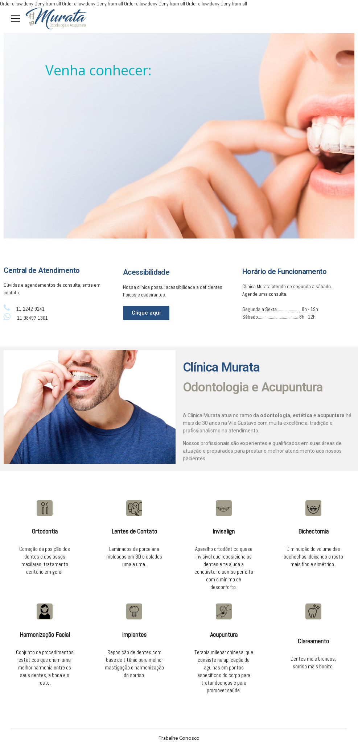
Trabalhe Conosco (179, 738)
